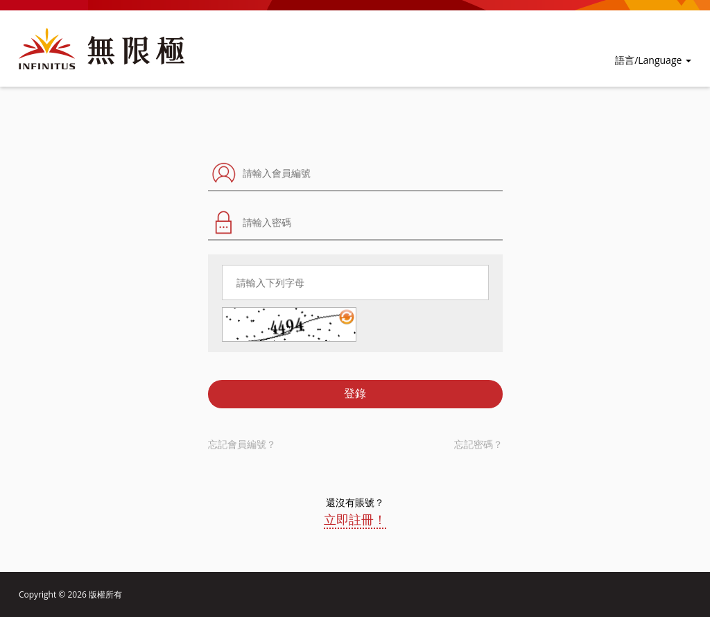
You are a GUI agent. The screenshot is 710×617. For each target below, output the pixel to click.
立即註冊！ (355, 519)
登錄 (355, 393)
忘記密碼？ (478, 444)
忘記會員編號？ (242, 444)
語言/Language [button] (653, 60)
